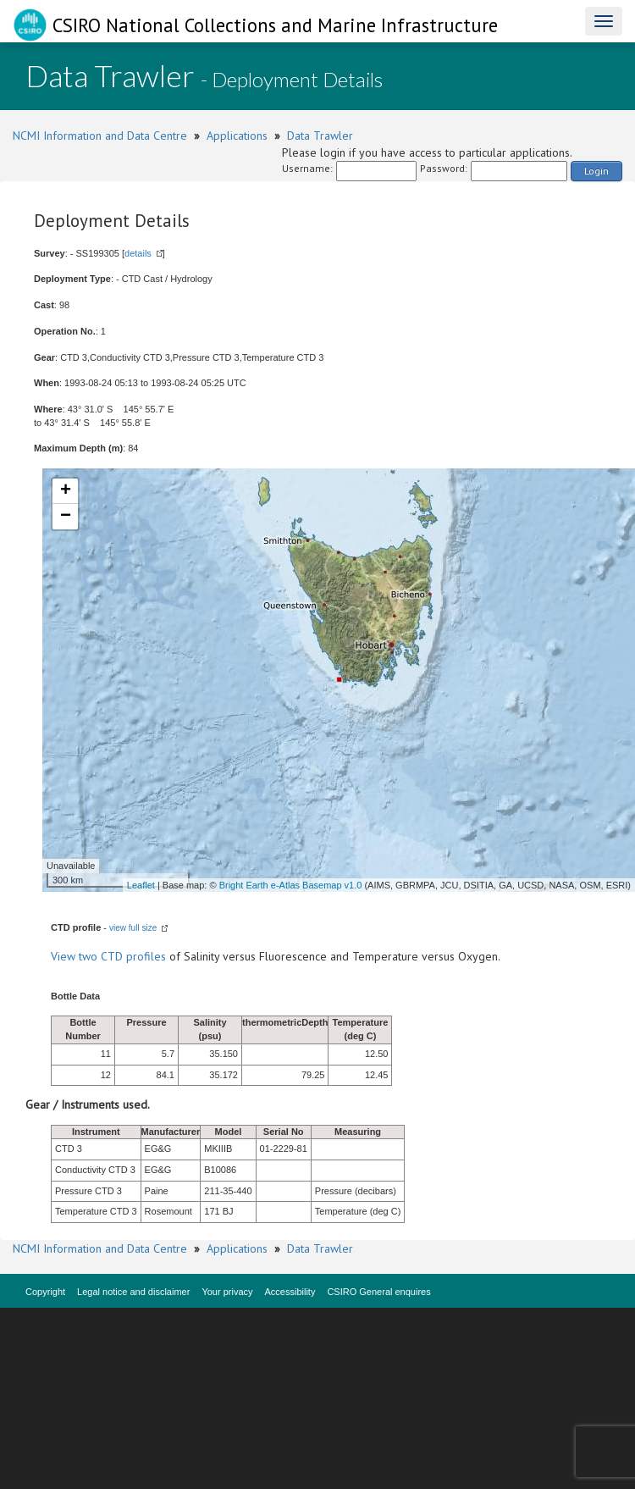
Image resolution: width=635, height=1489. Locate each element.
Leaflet (141, 885)
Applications (237, 135)
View (65, 956)
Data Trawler (320, 135)
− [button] (65, 516)
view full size (133, 928)
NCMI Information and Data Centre (100, 135)
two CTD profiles (122, 956)
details (138, 253)
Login (596, 170)
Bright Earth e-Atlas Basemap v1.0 (290, 885)
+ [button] (65, 491)
